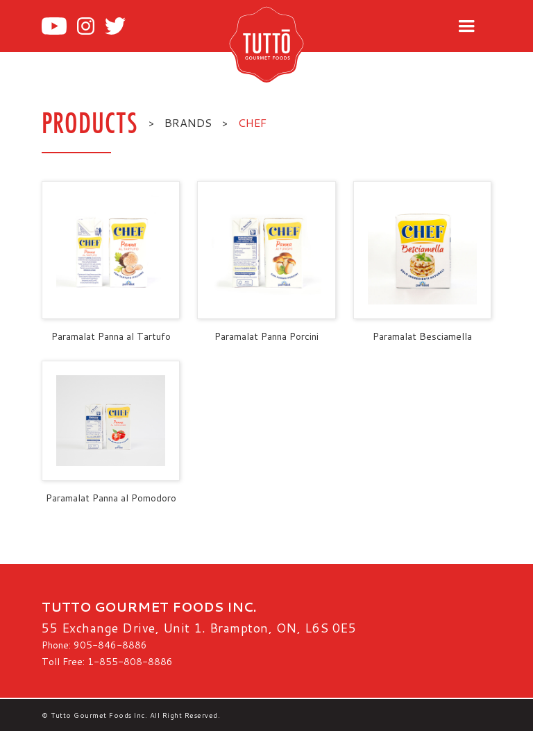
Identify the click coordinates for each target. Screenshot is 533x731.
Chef (252, 122)
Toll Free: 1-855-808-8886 (107, 662)
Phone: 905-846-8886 (94, 645)
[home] (289, 44)
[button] (466, 26)
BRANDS (188, 122)
